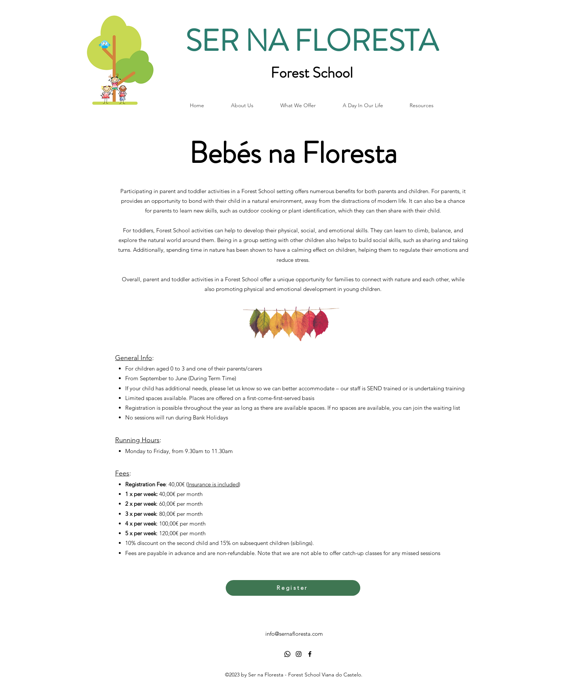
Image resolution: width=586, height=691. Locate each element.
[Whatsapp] (287, 654)
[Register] (293, 588)
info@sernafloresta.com (294, 633)
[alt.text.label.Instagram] (298, 654)
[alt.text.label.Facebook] (310, 654)
